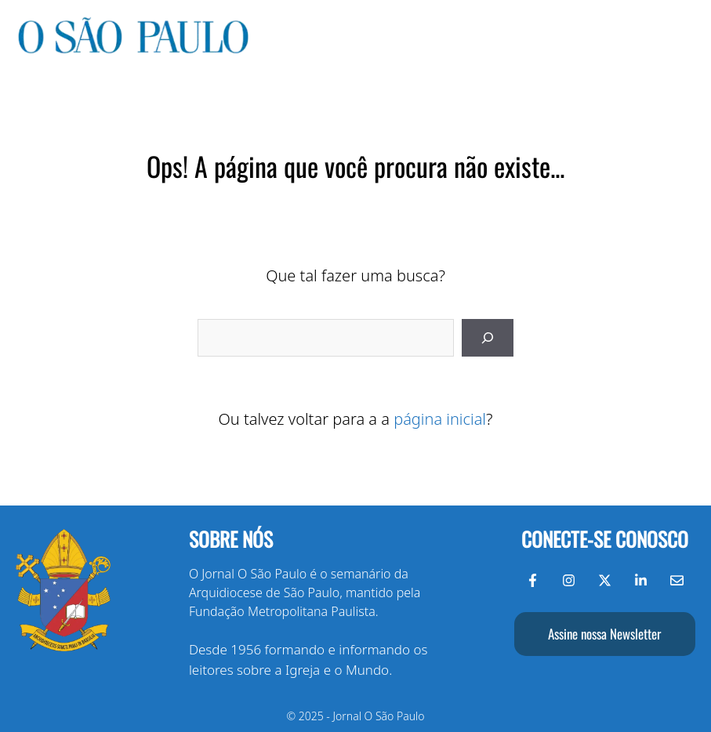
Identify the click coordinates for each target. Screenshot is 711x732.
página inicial (440, 418)
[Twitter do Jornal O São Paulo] (605, 580)
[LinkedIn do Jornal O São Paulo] (641, 580)
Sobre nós (231, 538)
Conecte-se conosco (604, 538)
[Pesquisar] (487, 338)
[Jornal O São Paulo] (133, 50)
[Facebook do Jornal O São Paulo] (533, 580)
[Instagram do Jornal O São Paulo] (569, 580)
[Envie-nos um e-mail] (677, 580)
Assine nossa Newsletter (604, 633)
